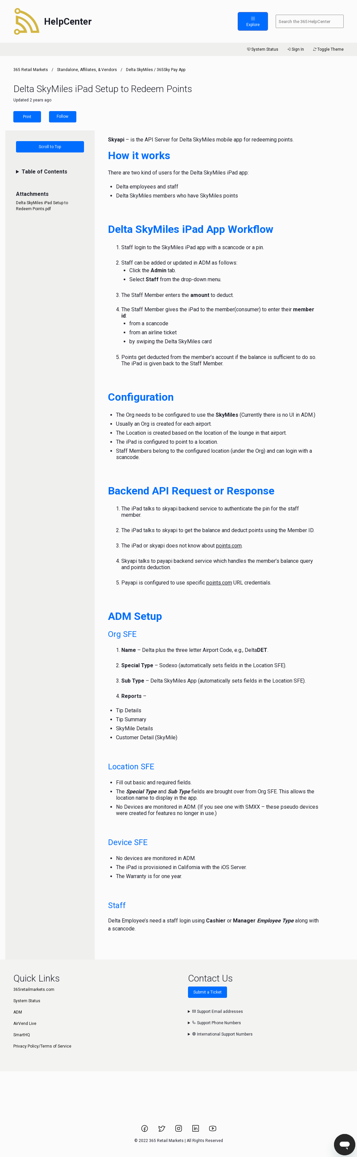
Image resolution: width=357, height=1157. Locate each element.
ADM (17, 1012)
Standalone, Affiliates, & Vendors (87, 69)
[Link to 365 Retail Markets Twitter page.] (162, 1130)
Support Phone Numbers (216, 1023)
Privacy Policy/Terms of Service (42, 1046)
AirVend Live (24, 1023)
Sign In (295, 49)
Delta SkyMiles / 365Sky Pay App (155, 69)
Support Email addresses (217, 1011)
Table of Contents (44, 171)
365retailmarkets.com (33, 989)
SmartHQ (21, 1035)
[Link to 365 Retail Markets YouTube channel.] (213, 1130)
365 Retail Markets (30, 69)
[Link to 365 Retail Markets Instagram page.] (179, 1130)
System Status (262, 49)
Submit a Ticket (207, 992)
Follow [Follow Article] (62, 116)
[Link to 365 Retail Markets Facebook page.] (145, 1130)
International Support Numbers (222, 1034)
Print (27, 116)
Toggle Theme (328, 49)
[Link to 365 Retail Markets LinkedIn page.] (196, 1130)
